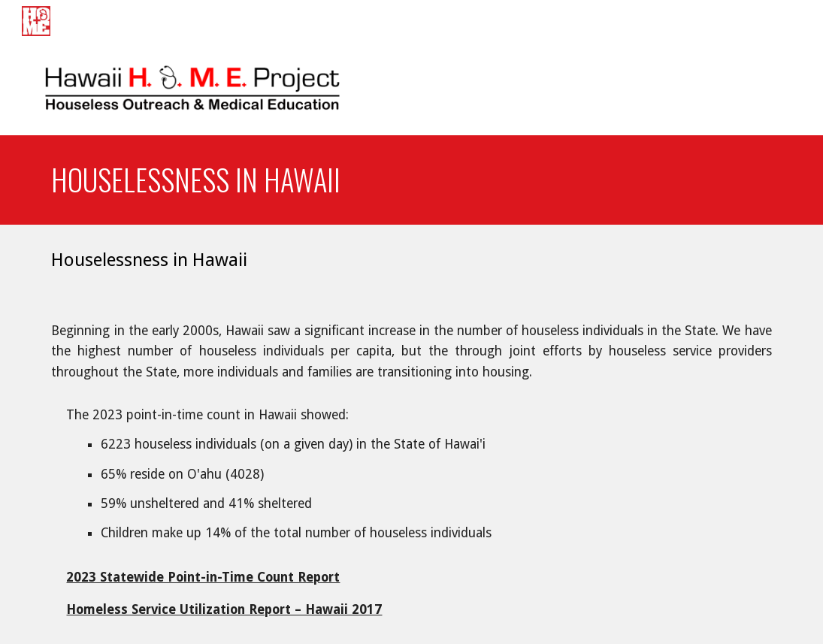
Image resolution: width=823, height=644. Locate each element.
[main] (411, 180)
